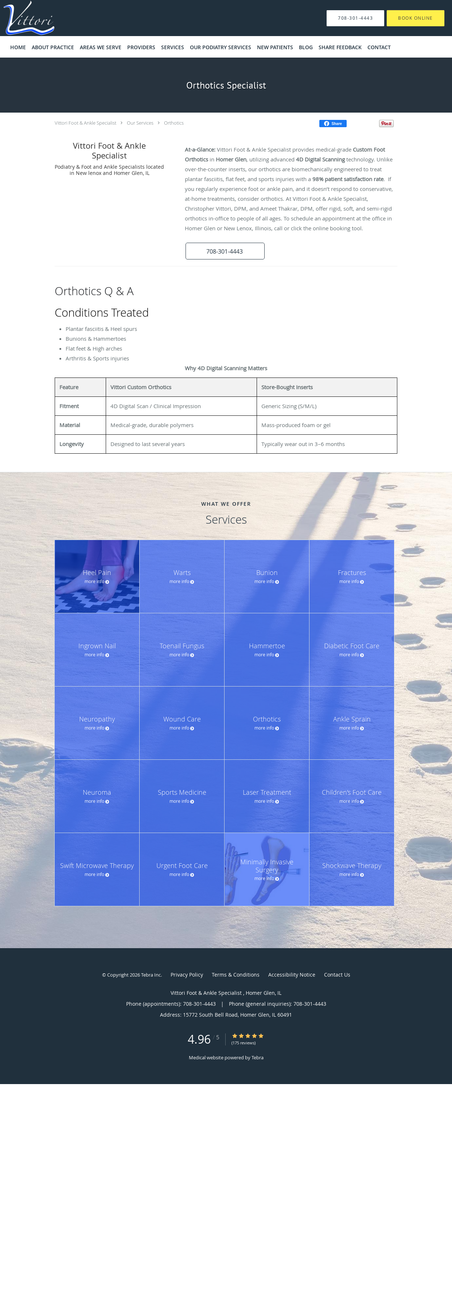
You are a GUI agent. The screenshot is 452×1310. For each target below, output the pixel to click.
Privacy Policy (187, 974)
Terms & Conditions (236, 974)
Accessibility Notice (291, 974)
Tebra (258, 1057)
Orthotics (174, 123)
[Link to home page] (18, 18)
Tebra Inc (151, 974)
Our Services (140, 123)
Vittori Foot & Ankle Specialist (86, 123)
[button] (222, 251)
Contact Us (337, 974)
